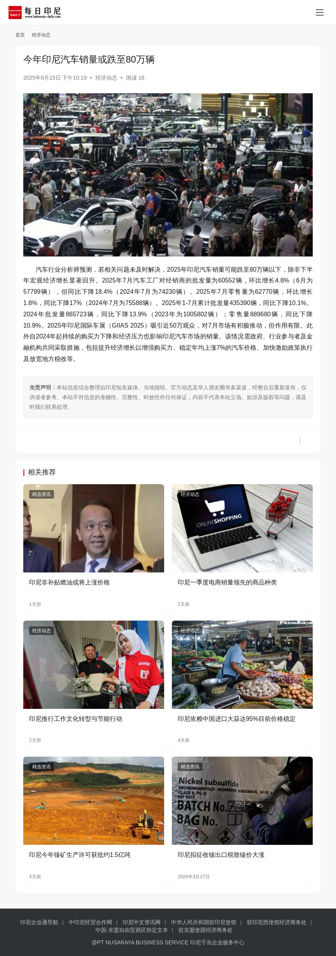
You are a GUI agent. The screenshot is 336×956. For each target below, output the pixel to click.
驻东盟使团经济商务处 (205, 930)
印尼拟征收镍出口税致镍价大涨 (221, 854)
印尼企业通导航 (39, 922)
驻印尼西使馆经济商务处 (277, 922)
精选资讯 (41, 494)
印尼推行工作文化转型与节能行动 (75, 718)
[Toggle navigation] (320, 12)
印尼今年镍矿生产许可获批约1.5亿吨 (80, 854)
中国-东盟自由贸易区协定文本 (131, 930)
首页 (20, 35)
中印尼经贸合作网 (90, 922)
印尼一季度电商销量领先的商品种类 (227, 582)
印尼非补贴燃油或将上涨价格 (69, 582)
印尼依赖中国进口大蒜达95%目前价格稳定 (237, 718)
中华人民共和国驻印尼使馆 (203, 922)
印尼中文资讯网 (142, 922)
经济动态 (106, 78)
